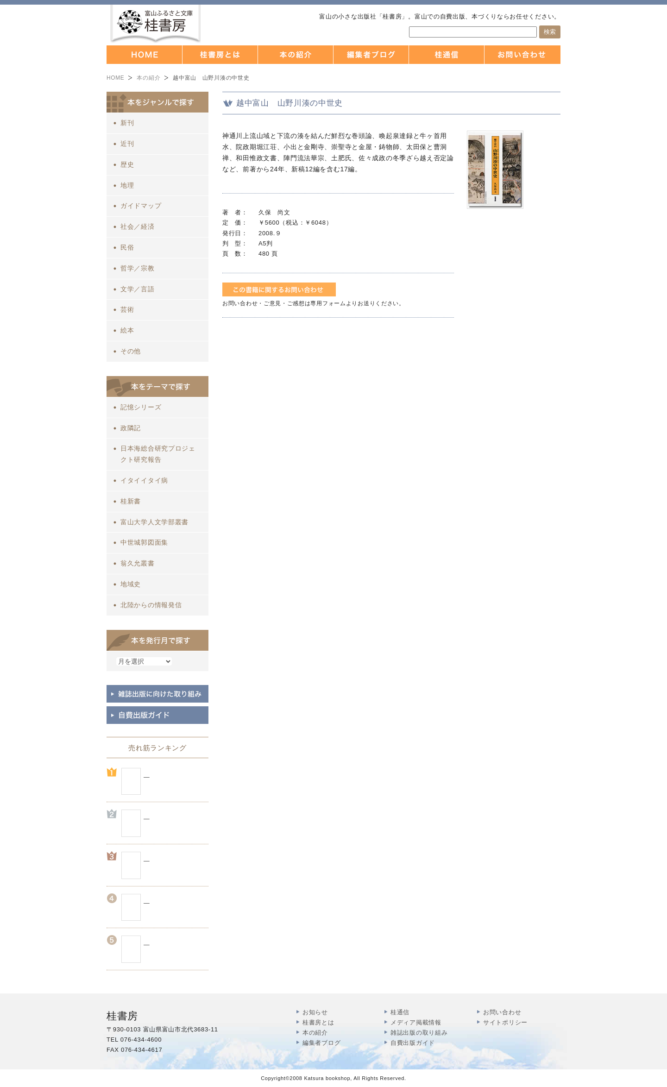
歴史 (127, 164)
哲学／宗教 (137, 268)
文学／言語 (137, 289)
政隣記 (130, 428)
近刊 (127, 143)
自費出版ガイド (412, 1042)
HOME (115, 78)
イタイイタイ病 (144, 480)
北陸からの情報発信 (151, 605)
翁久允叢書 (137, 563)
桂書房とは (318, 1022)
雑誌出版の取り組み (418, 1032)
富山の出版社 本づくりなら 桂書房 (155, 24)
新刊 (127, 122)
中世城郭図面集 (144, 542)
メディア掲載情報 (415, 1022)
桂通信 (399, 1012)
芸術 (127, 309)
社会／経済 (137, 226)
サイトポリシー (505, 1022)
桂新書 (130, 501)
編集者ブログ (321, 1042)
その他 (130, 351)
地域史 (130, 584)
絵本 (127, 330)
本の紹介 (148, 78)
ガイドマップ (140, 205)
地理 (127, 185)
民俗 (127, 247)
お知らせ (315, 1012)
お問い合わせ (502, 1012)
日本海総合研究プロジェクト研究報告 (157, 454)
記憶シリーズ (140, 407)
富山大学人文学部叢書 (154, 522)
